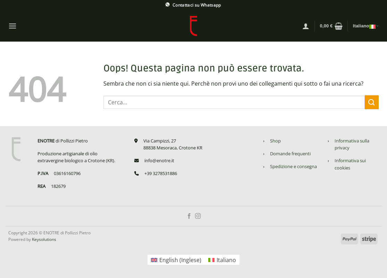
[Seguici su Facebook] (189, 216)
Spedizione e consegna (293, 166)
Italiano (366, 26)
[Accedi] (305, 26)
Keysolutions (44, 239)
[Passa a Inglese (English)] (176, 260)
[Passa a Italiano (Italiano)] (222, 260)
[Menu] (12, 25)
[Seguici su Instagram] (198, 216)
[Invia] (372, 102)
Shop (275, 141)
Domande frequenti (290, 153)
